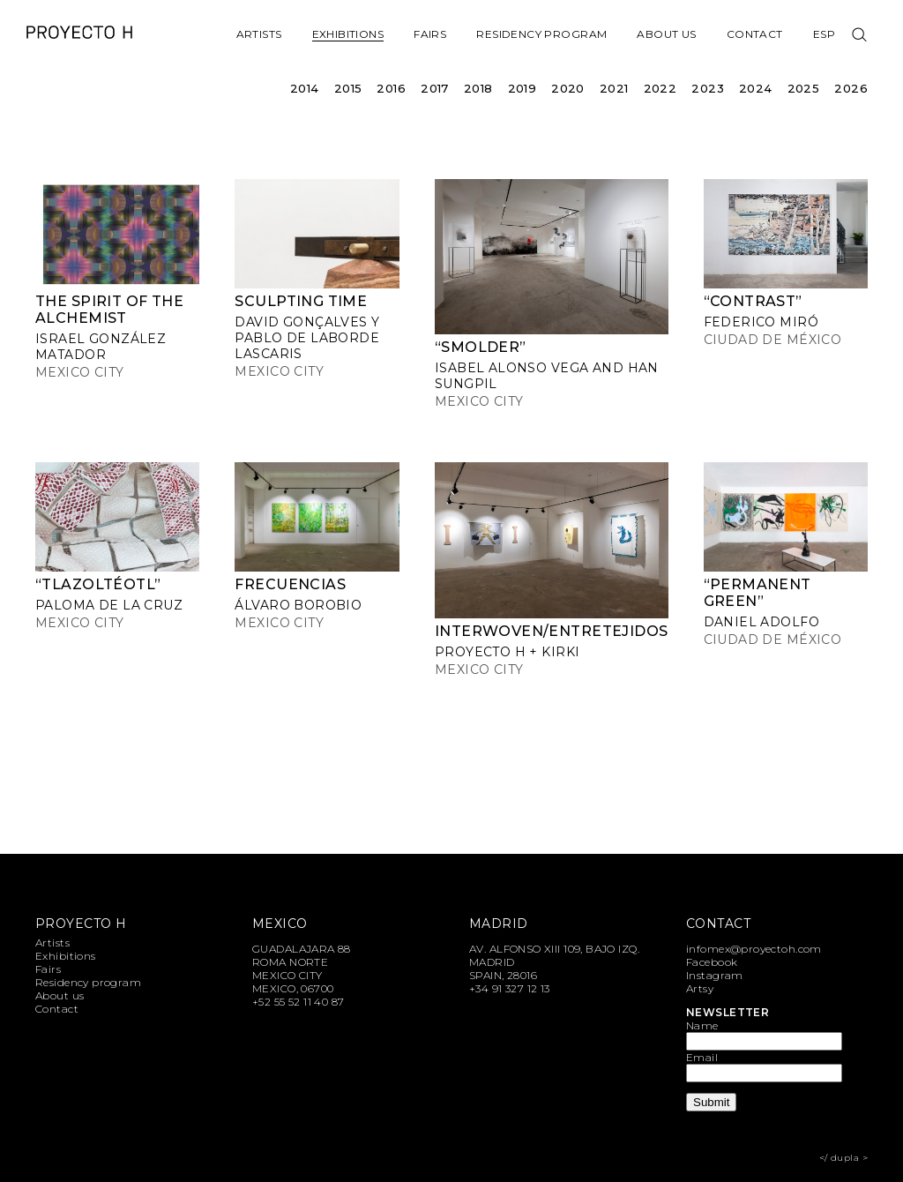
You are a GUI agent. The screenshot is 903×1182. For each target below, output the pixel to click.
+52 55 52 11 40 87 (298, 1001)
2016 (391, 88)
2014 (304, 88)
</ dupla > (843, 1157)
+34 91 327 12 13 (509, 988)
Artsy (699, 988)
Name (702, 1025)
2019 (522, 88)
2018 (478, 88)
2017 (435, 88)
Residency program (541, 34)
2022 (660, 88)
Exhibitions (348, 34)
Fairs (430, 34)
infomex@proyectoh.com (754, 948)
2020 (568, 88)
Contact (755, 34)
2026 (851, 88)
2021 (614, 88)
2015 (348, 88)
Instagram (714, 975)
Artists (259, 34)
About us (666, 34)
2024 (755, 88)
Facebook (711, 962)
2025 (803, 88)
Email (702, 1057)
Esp (824, 34)
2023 (707, 88)
